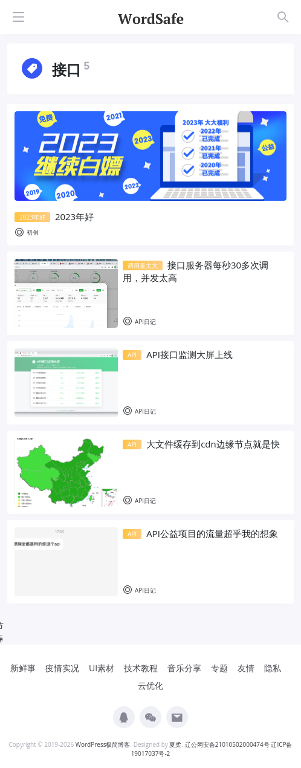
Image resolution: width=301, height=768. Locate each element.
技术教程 (141, 668)
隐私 (272, 668)
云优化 (150, 685)
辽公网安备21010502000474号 (227, 744)
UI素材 (101, 668)
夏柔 (175, 744)
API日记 (139, 322)
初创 (27, 232)
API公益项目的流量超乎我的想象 (200, 533)
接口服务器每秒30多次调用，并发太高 (195, 271)
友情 (246, 668)
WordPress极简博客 (103, 744)
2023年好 (54, 216)
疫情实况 (62, 668)
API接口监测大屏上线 (178, 354)
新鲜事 (23, 668)
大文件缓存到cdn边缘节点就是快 (201, 444)
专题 (219, 668)
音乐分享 (184, 668)
